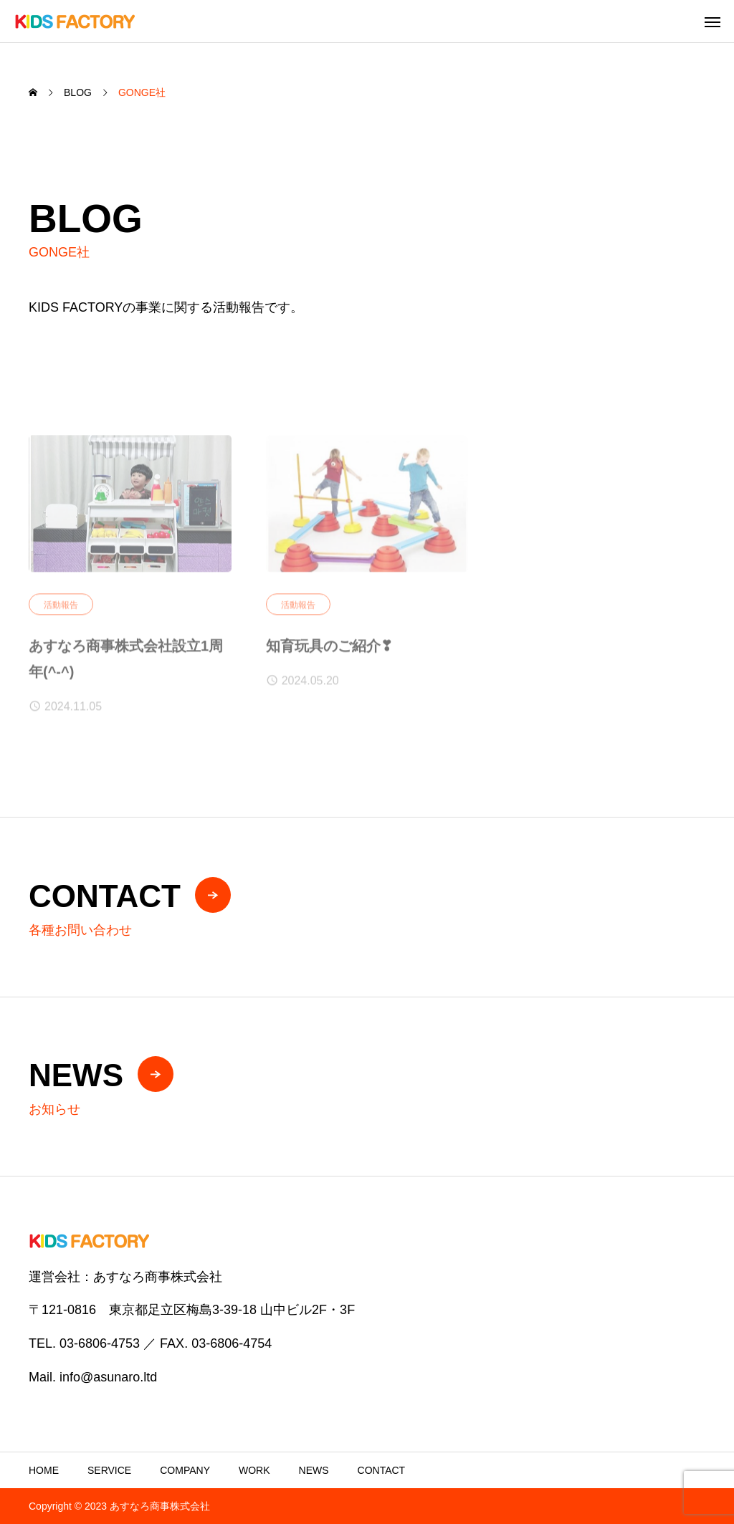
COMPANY (185, 1470)
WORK (254, 1470)
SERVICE (109, 1470)
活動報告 (61, 610)
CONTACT (382, 1470)
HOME (44, 1470)
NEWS (314, 1470)
